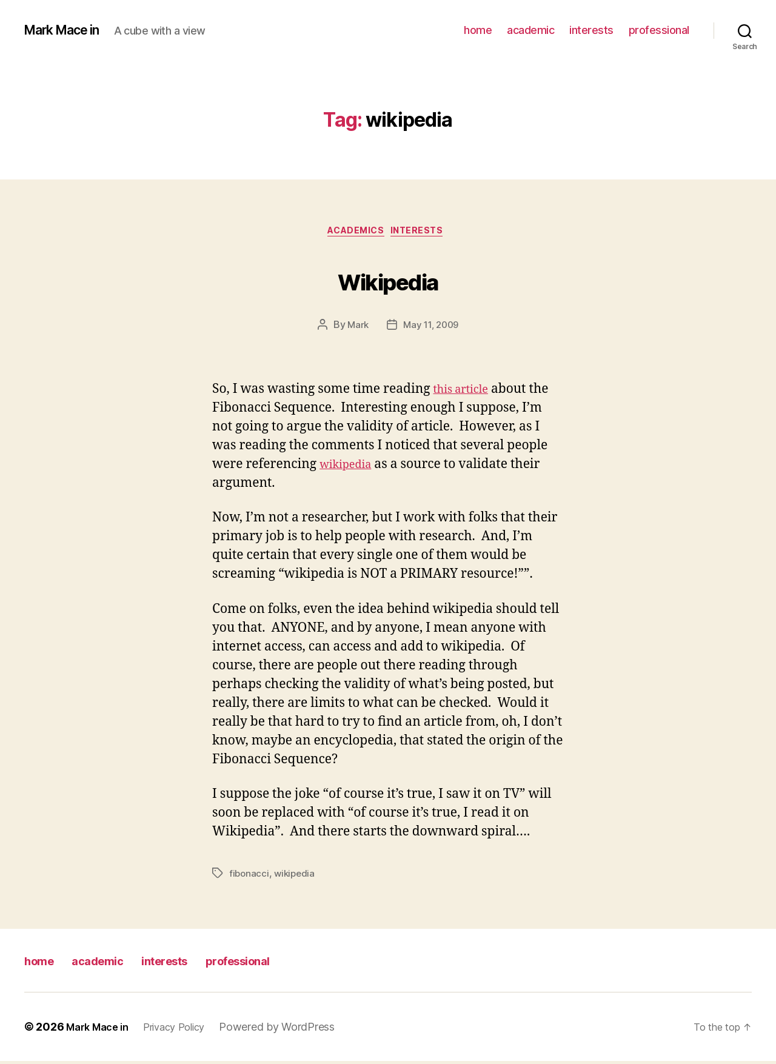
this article (465, 392)
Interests (424, 233)
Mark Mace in (68, 30)
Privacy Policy (184, 1029)
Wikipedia (388, 279)
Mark (355, 328)
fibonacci (249, 876)
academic (530, 30)
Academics (354, 233)
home (478, 30)
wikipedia (349, 468)
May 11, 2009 (431, 328)
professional (659, 30)
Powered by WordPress (292, 1029)
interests (591, 30)
